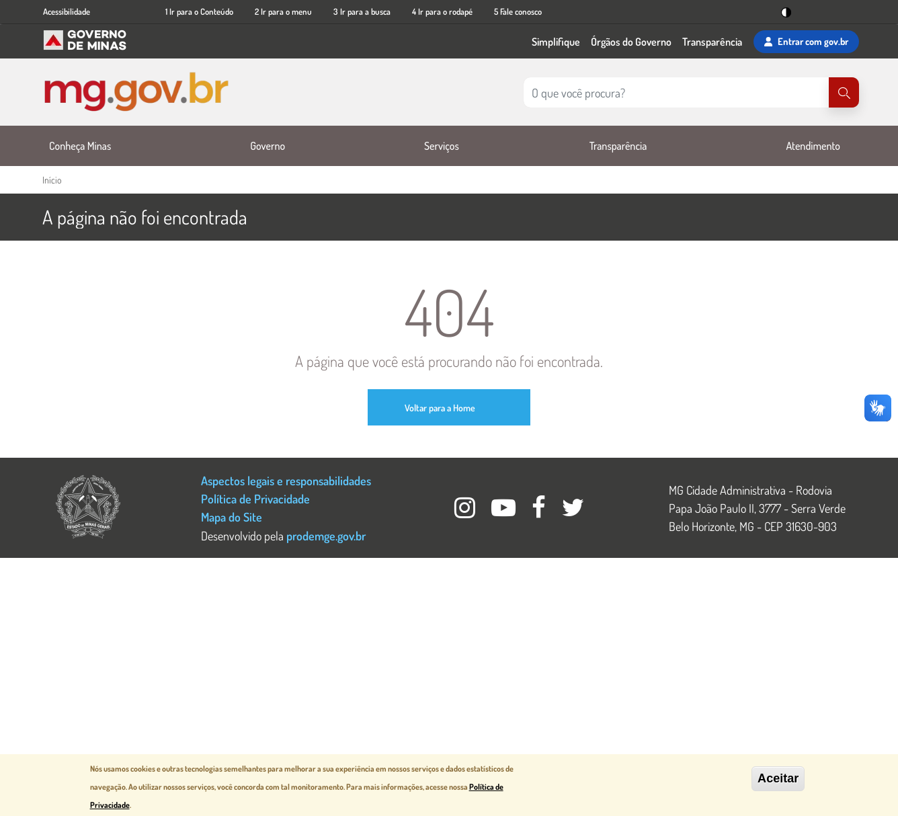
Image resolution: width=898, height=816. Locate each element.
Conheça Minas (80, 146)
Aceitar (778, 779)
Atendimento (813, 146)
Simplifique (556, 41)
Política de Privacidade (255, 498)
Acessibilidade (66, 11)
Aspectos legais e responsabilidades (286, 480)
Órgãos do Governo (631, 41)
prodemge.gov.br (326, 535)
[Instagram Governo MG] (466, 511)
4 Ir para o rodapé (442, 11)
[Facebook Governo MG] (540, 511)
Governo (267, 146)
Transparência (712, 41)
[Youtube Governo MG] (505, 511)
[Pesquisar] (844, 92)
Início (51, 180)
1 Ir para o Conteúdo (199, 11)
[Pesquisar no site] (676, 92)
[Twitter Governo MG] (573, 511)
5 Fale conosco (518, 11)
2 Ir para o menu (283, 11)
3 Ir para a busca (362, 11)
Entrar (806, 41)
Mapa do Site (231, 516)
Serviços (441, 146)
